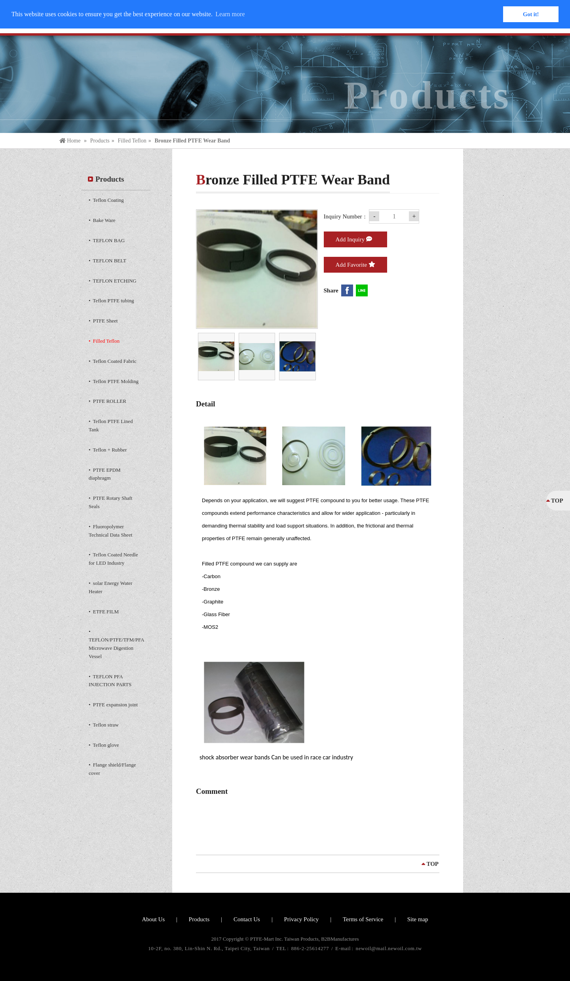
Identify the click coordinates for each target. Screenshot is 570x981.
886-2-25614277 (311, 948)
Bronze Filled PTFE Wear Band (192, 141)
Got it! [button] (531, 14)
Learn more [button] (230, 14)
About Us (153, 919)
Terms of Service (363, 919)
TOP (432, 864)
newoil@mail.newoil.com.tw (389, 948)
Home (70, 141)
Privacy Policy (301, 919)
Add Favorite (355, 264)
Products (100, 141)
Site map (417, 919)
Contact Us (247, 919)
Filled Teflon (132, 141)
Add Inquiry (354, 239)
